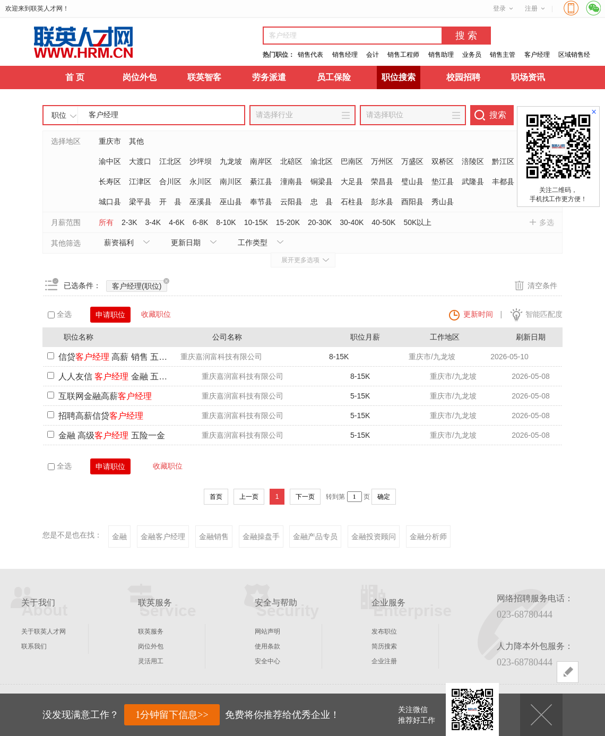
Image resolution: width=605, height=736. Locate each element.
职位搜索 (399, 77)
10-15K (256, 222)
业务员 (471, 54)
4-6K (177, 222)
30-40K (352, 222)
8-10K (226, 222)
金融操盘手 (261, 536)
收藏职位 (156, 314)
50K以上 (417, 222)
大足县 (352, 181)
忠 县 (321, 201)
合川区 (170, 181)
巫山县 (231, 201)
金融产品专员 (315, 536)
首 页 (74, 77)
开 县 (170, 201)
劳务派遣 (269, 77)
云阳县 (291, 201)
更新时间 (478, 314)
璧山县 (412, 181)
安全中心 (267, 661)
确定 (383, 496)
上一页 (248, 496)
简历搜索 (384, 646)
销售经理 (345, 54)
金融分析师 (428, 536)
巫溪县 (200, 201)
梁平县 (140, 201)
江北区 (170, 161)
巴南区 (352, 161)
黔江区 (503, 161)
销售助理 (441, 54)
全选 (60, 314)
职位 (58, 115)
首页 (216, 496)
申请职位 (110, 314)
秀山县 (442, 201)
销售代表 (310, 54)
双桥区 (442, 161)
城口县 (110, 201)
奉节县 (261, 201)
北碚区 (291, 161)
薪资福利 (119, 242)
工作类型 (252, 242)
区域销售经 (574, 54)
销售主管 (502, 54)
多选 (546, 222)
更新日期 (186, 242)
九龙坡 (231, 161)
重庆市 (110, 141)
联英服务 (150, 631)
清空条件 (542, 285)
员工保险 (334, 77)
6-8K (201, 222)
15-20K (288, 222)
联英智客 (204, 77)
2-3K (129, 222)
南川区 (231, 181)
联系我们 (34, 646)
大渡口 (140, 161)
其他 (136, 141)
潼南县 (291, 181)
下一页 (305, 496)
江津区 (140, 181)
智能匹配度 (544, 314)
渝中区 (110, 161)
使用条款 (267, 646)
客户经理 (537, 54)
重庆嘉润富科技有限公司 (221, 356)
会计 (372, 54)
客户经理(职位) (139, 285)
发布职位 (384, 631)
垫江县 (442, 181)
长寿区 (110, 181)
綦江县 (261, 181)
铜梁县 (321, 181)
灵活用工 (150, 661)
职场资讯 (528, 77)
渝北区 (321, 161)
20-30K (320, 222)
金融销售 (214, 536)
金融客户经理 (163, 536)
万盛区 (412, 161)
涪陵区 (473, 161)
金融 (119, 536)
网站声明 (267, 631)
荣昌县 (382, 181)
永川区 (200, 181)
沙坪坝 (200, 161)
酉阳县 (412, 201)
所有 (106, 222)
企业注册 (384, 661)
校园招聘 (463, 77)
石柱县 (352, 201)
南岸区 (261, 161)
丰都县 (503, 181)
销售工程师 (403, 54)
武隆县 (473, 181)
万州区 (382, 161)
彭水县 (382, 201)
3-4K (153, 222)
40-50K (383, 222)
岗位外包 (140, 77)
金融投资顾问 (373, 536)
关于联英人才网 (43, 631)
